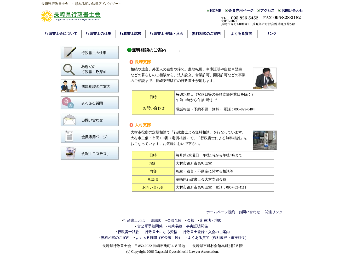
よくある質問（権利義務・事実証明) (217, 238)
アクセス (267, 10)
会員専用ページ (240, 10)
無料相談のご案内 (115, 238)
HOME (215, 10)
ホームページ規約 (220, 212)
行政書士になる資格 (161, 232)
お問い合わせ (292, 10)
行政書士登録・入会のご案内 (206, 232)
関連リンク (274, 212)
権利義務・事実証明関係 (188, 226)
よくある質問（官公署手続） (158, 238)
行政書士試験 (128, 232)
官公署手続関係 (149, 226)
